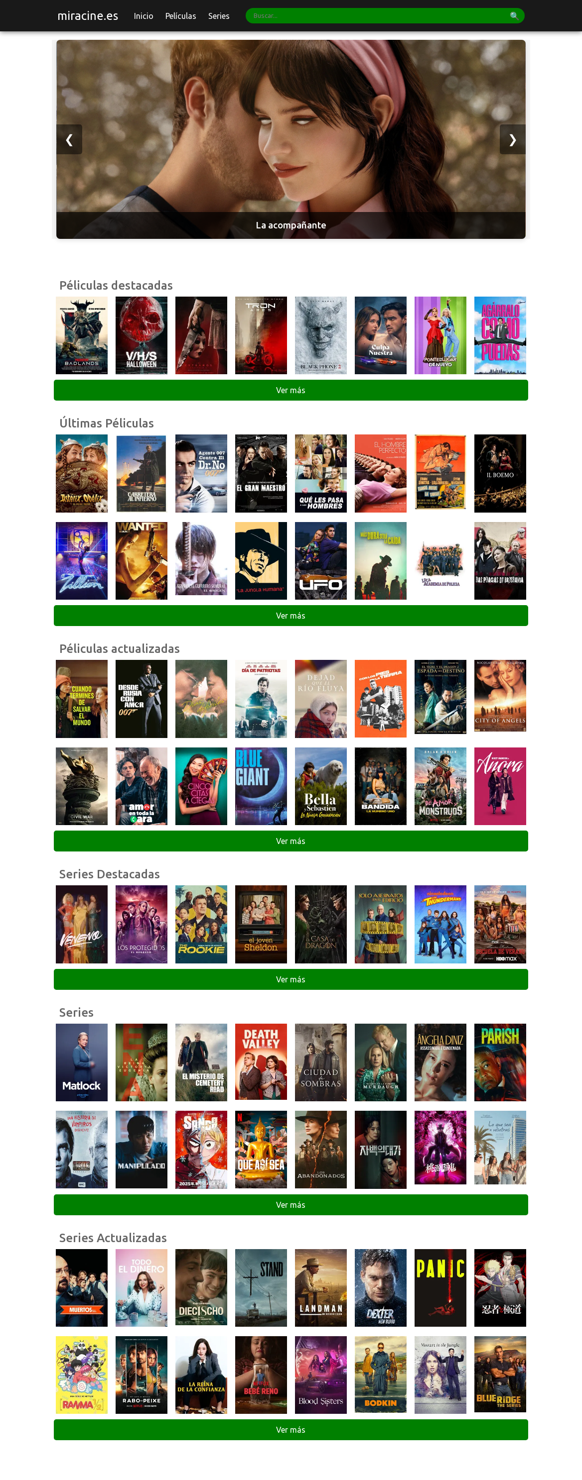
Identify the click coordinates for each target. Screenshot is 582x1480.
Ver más (290, 390)
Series (219, 15)
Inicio (143, 15)
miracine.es (87, 15)
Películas (180, 15)
